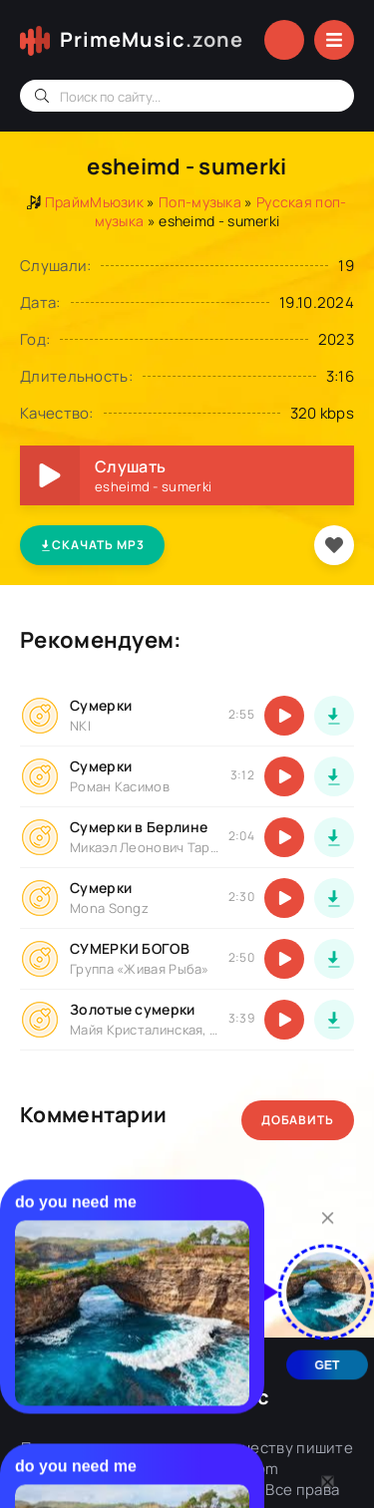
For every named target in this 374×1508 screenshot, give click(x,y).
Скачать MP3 (92, 544)
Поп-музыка (200, 201)
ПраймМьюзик (94, 201)
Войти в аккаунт (284, 40)
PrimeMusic (151, 40)
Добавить (297, 1119)
